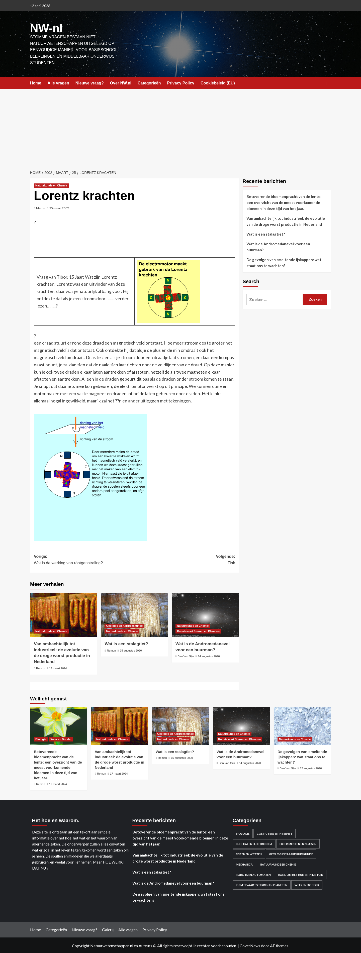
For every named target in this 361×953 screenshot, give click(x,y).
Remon (40, 667)
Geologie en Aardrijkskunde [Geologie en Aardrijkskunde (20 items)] (291, 853)
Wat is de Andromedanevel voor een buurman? (278, 246)
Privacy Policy (180, 82)
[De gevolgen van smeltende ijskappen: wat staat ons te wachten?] (302, 725)
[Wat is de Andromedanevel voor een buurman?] (205, 614)
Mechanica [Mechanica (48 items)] (244, 863)
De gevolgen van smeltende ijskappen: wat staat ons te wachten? (283, 262)
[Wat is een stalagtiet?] (134, 614)
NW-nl (45, 28)
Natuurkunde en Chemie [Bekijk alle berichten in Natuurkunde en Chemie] (51, 184)
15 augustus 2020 (131, 649)
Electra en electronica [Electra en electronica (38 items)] (254, 843)
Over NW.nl (120, 82)
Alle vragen (58, 82)
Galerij (108, 928)
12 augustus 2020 (311, 767)
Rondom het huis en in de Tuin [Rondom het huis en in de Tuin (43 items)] (300, 874)
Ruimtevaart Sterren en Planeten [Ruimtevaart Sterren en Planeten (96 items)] (261, 884)
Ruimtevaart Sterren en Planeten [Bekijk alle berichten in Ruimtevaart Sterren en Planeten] (198, 630)
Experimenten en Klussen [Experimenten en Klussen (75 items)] (298, 843)
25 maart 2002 (59, 207)
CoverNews (250, 944)
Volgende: (184, 559)
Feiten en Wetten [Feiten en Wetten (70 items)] (249, 853)
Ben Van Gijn (186, 655)
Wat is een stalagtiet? (126, 643)
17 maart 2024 (58, 667)
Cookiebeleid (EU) (218, 82)
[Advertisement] (180, 126)
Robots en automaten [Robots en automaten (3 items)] (253, 874)
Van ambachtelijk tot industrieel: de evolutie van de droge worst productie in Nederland (285, 220)
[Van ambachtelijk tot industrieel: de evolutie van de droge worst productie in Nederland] (63, 614)
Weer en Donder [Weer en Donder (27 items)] (307, 884)
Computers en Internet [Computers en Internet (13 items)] (274, 832)
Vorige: (84, 559)
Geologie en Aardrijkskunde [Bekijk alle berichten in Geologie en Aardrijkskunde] (124, 624)
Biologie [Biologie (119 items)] (242, 832)
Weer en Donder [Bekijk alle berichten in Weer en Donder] (60, 738)
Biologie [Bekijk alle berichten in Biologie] (40, 738)
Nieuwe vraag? (89, 82)
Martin (40, 207)
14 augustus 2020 (209, 655)
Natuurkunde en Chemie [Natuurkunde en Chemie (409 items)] (278, 863)
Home (35, 82)
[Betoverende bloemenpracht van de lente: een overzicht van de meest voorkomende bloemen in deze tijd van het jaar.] (58, 725)
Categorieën (149, 82)
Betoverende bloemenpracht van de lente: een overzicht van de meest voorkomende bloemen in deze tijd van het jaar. (283, 201)
